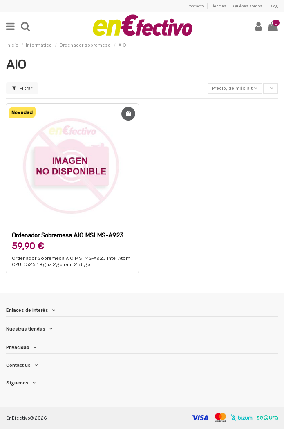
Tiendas (219, 6)
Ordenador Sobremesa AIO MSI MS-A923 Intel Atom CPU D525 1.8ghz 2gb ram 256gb (71, 261)
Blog (273, 6)
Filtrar (22, 88)
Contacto (196, 6)
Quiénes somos (248, 6)
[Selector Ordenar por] (235, 88)
